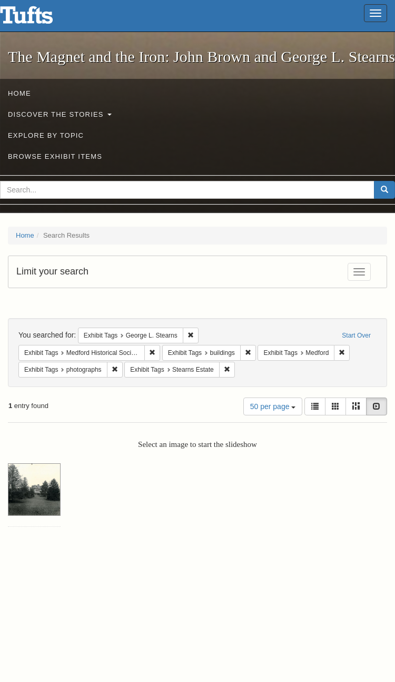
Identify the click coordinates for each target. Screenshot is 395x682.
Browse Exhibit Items (55, 156)
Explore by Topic (46, 135)
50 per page (273, 406)
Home (19, 93)
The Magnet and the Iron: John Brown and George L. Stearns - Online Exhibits (39, 18)
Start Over (356, 335)
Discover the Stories (60, 114)
